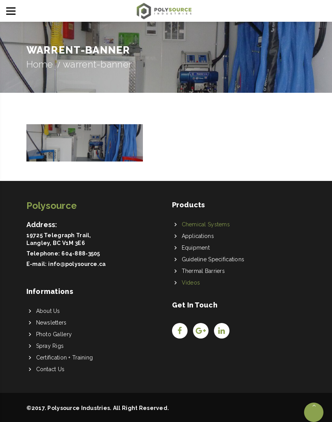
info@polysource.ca (77, 264)
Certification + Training (64, 357)
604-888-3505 (80, 253)
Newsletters (51, 323)
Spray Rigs (50, 346)
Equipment (196, 248)
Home (39, 64)
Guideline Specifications (213, 259)
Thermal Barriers (203, 271)
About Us (48, 311)
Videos (191, 283)
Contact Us (50, 369)
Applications (198, 236)
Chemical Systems (206, 224)
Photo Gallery (54, 334)
